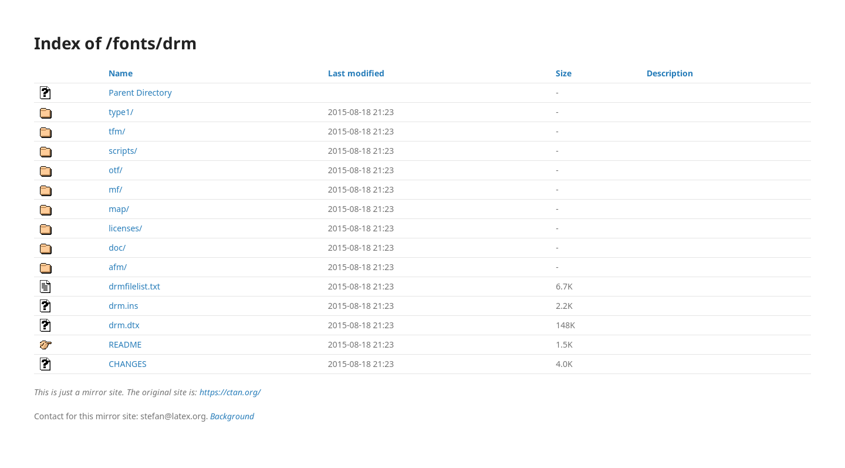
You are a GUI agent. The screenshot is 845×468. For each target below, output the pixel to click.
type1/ (121, 111)
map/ (119, 208)
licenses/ (125, 228)
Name (121, 73)
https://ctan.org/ (230, 392)
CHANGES (127, 363)
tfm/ (117, 131)
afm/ (118, 266)
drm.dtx (124, 325)
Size (564, 73)
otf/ (116, 170)
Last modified (356, 73)
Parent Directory (140, 92)
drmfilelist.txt (134, 286)
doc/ (117, 247)
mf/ (115, 189)
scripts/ (123, 150)
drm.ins (123, 305)
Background (232, 416)
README (125, 344)
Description (670, 73)
